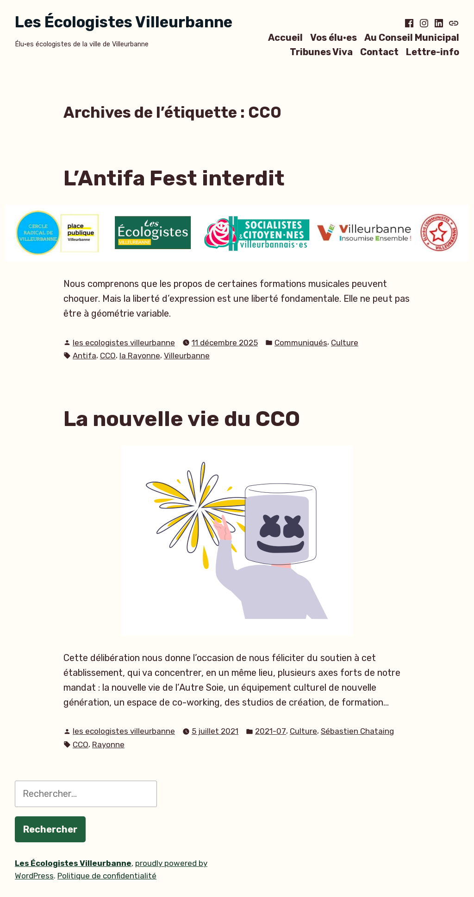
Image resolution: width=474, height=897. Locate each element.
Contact (379, 52)
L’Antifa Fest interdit (174, 178)
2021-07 (270, 731)
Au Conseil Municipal (411, 37)
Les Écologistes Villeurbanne (123, 22)
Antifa (84, 355)
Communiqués (300, 342)
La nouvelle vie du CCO (181, 418)
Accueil (285, 37)
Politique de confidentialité (106, 875)
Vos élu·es (333, 37)
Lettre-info (432, 52)
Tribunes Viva (321, 52)
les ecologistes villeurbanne (124, 342)
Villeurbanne (187, 355)
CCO (108, 355)
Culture (344, 342)
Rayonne (108, 744)
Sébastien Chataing (357, 731)
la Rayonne (139, 355)
